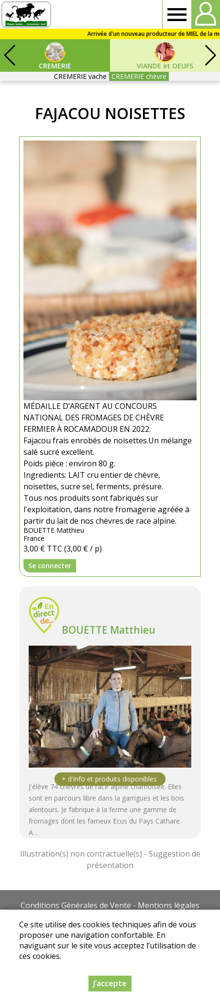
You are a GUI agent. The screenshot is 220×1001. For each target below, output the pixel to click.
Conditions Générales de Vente (76, 905)
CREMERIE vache (80, 76)
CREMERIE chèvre (138, 76)
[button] (210, 55)
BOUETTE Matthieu (108, 630)
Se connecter (49, 565)
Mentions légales (168, 905)
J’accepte (110, 983)
